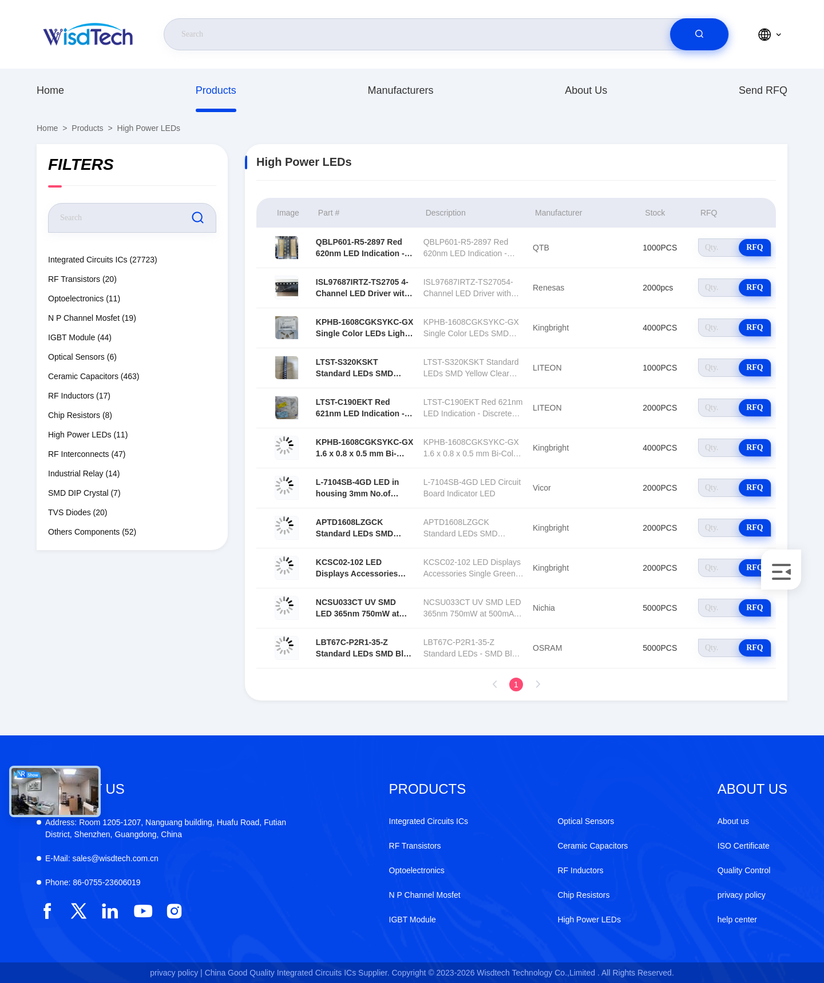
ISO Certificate (744, 845)
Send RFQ (763, 90)
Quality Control (744, 870)
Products (216, 90)
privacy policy (742, 895)
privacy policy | (176, 972)
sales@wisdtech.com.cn (102, 858)
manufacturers (400, 90)
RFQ (754, 247)
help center (737, 919)
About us (586, 90)
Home (50, 90)
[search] (699, 34)
